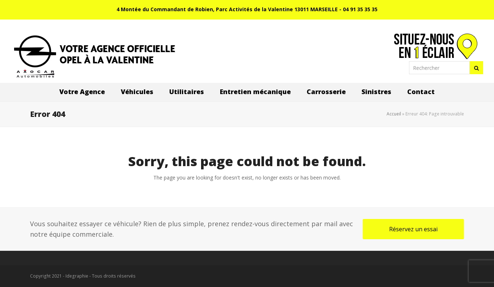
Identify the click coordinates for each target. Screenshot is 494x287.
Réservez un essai (413, 229)
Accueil (394, 114)
